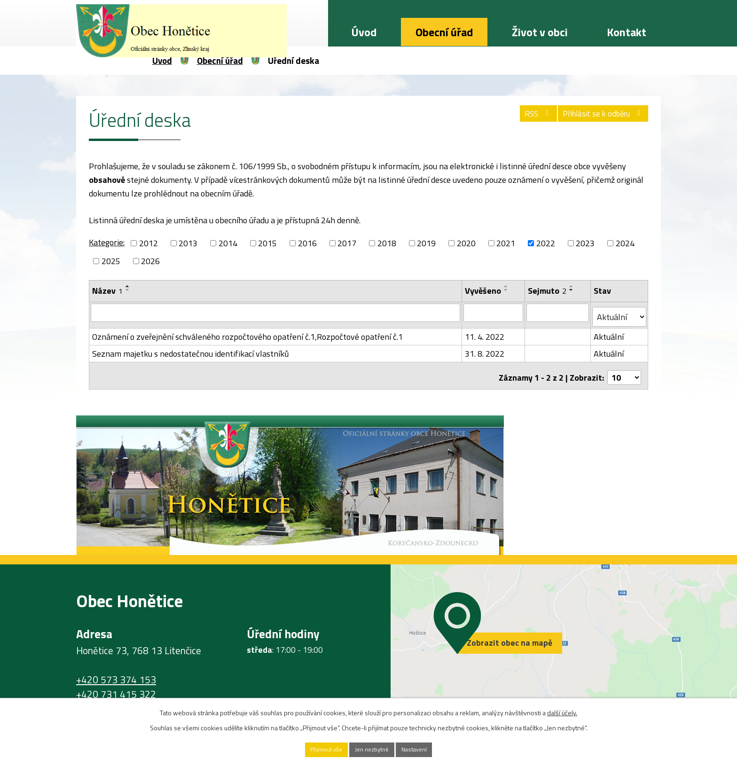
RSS (523, 117)
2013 (188, 243)
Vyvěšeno (483, 290)
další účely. (562, 711)
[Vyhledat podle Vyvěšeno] (494, 312)
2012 (148, 243)
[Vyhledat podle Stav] (619, 313)
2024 (625, 243)
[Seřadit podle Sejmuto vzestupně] (572, 286)
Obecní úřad (444, 31)
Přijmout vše (314, 749)
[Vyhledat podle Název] (276, 312)
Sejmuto (548, 290)
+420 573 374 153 (116, 671)
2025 (111, 261)
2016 (307, 243)
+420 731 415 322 (116, 686)
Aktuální (610, 332)
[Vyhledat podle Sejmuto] (558, 312)
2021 (505, 243)
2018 (386, 243)
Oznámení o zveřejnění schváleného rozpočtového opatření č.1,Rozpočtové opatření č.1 (247, 332)
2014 (228, 243)
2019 (426, 243)
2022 (545, 243)
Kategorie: (107, 242)
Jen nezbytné (372, 749)
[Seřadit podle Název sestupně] (128, 290)
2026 (150, 261)
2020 (466, 243)
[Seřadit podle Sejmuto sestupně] (572, 290)
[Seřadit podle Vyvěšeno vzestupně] (507, 286)
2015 (267, 243)
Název (107, 290)
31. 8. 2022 (485, 349)
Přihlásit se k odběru (598, 117)
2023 (585, 243)
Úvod (363, 31)
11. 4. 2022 (485, 332)
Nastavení (426, 749)
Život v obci (540, 31)
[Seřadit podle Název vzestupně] (128, 286)
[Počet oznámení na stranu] (624, 369)
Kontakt (626, 31)
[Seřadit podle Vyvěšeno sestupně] (507, 290)
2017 (346, 243)
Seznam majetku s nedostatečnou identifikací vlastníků (190, 349)
